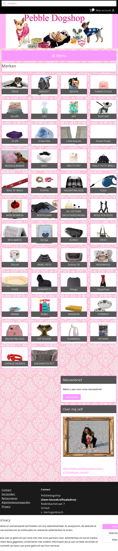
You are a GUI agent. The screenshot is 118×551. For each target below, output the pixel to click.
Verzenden (8, 494)
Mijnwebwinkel (91, 546)
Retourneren (9, 498)
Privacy (6, 506)
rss (55, 546)
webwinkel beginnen (66, 546)
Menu (59, 55)
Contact (6, 490)
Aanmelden (71, 397)
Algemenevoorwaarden (16, 502)
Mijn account (105, 10)
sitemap (49, 546)
